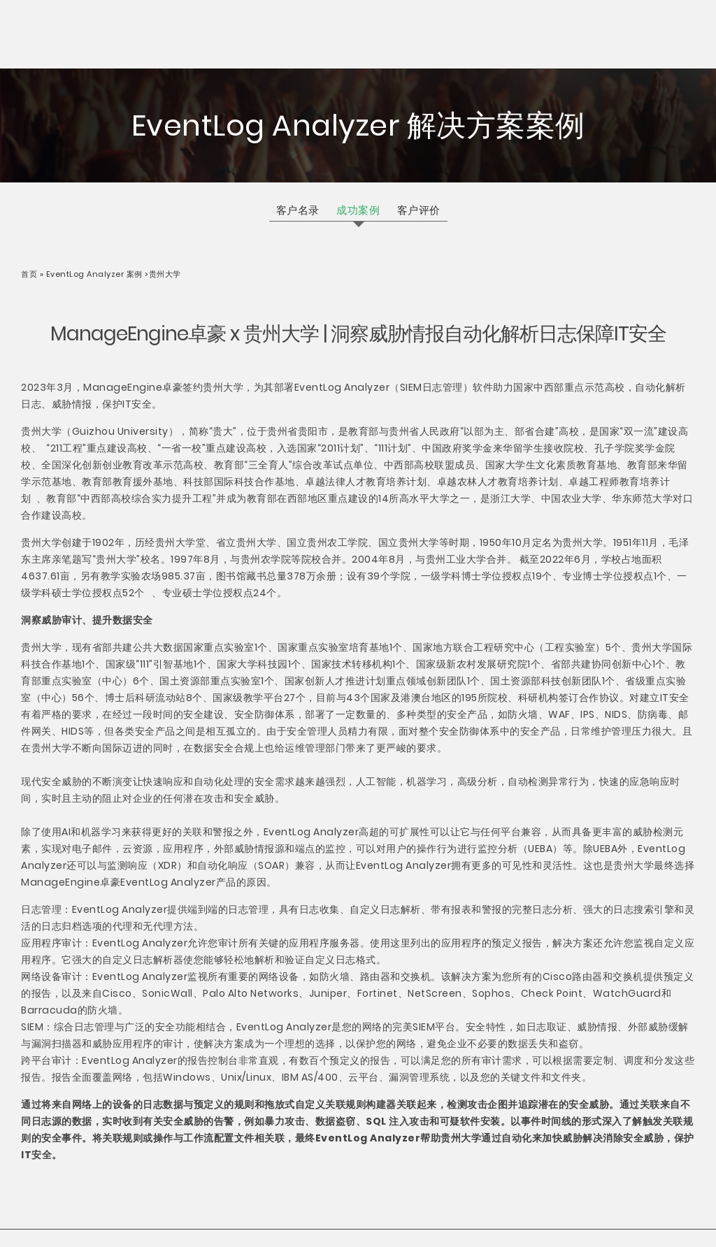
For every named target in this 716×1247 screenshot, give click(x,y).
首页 (30, 274)
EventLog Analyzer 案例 (94, 274)
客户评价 (419, 210)
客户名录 (298, 210)
